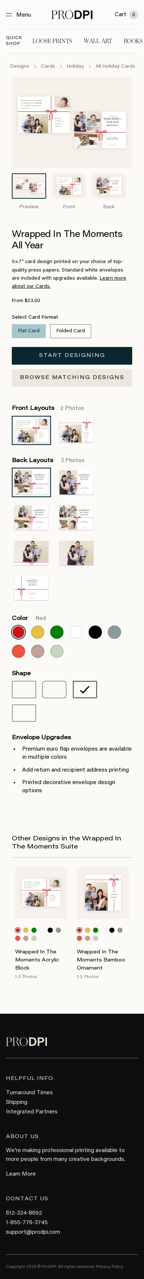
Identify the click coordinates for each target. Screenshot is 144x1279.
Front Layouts (48, 408)
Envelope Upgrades (41, 738)
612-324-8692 (24, 1213)
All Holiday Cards (115, 66)
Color (29, 618)
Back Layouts (48, 461)
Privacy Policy (109, 1267)
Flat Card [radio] (29, 331)
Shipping (16, 1102)
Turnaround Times (29, 1093)
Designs (19, 66)
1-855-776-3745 (27, 1223)
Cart (126, 14)
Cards (48, 66)
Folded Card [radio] (70, 331)
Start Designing (72, 355)
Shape (21, 674)
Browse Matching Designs (72, 377)
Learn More (21, 1174)
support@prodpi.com (33, 1232)
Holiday (75, 66)
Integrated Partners (32, 1112)
